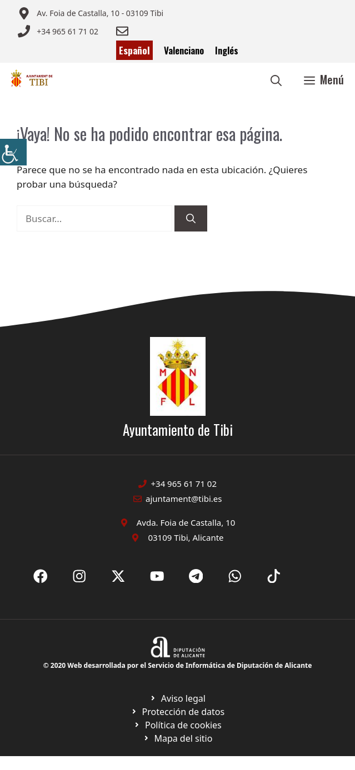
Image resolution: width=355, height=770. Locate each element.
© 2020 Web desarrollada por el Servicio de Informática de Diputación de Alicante (177, 665)
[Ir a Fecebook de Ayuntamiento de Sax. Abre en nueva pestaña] (40, 576)
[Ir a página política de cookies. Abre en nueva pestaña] (177, 711)
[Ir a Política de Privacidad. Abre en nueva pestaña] (177, 698)
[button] (276, 79)
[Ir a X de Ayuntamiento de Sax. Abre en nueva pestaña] (79, 576)
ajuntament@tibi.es (184, 498)
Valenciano (184, 50)
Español (134, 50)
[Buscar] (190, 218)
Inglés (226, 50)
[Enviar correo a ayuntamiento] (90, 13)
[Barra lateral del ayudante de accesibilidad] (13, 152)
